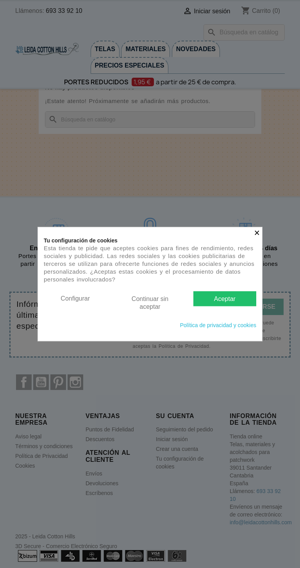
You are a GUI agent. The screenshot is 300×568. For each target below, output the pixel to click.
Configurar (75, 298)
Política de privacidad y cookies (218, 325)
